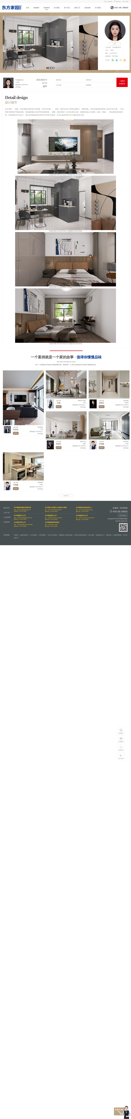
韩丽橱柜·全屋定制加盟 (65, 535)
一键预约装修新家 (122, 82)
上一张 (5, 43)
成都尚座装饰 (24, 535)
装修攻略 (88, 7)
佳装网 (16, 535)
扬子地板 (91, 535)
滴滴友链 (108, 535)
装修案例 (47, 7)
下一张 (95, 43)
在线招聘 (7, 522)
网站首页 (7, 508)
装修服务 (36, 7)
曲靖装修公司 (100, 535)
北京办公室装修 (52, 535)
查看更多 (66, 495)
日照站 (125, 1)
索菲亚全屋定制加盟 (80, 535)
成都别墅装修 (117, 535)
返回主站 (117, 1)
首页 (27, 7)
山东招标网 (42, 535)
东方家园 (98, 7)
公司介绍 (7, 512)
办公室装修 (33, 535)
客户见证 (67, 7)
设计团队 (57, 7)
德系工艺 (77, 7)
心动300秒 (108, 1)
